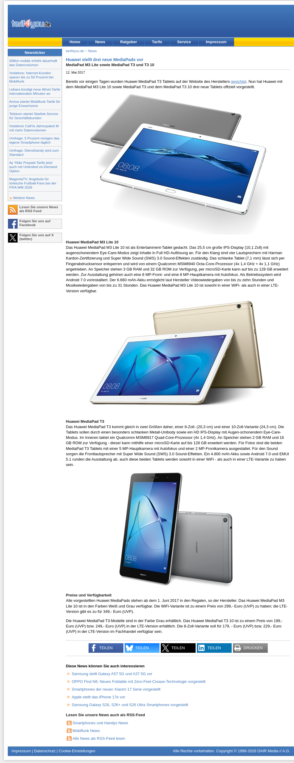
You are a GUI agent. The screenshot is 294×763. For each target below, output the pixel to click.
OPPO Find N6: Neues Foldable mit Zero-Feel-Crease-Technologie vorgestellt (139, 681)
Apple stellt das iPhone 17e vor (98, 697)
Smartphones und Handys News (100, 723)
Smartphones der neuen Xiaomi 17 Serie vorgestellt (116, 689)
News (100, 42)
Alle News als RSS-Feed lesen (98, 738)
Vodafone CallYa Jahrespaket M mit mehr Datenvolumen (34, 128)
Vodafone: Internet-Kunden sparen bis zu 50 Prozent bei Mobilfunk (31, 77)
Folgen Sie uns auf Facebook (34, 223)
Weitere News (24, 198)
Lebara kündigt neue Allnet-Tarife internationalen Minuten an (34, 91)
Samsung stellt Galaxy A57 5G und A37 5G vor (112, 674)
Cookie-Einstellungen (77, 751)
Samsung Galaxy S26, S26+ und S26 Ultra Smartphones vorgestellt (130, 705)
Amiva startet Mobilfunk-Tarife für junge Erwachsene (34, 104)
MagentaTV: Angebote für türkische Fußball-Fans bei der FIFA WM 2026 (32, 183)
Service (184, 42)
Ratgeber (128, 42)
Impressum (216, 42)
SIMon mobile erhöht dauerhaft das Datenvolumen (33, 63)
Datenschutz (44, 751)
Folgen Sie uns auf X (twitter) (36, 237)
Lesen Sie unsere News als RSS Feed (38, 209)
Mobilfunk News (86, 730)
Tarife (157, 42)
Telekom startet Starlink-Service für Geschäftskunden (33, 116)
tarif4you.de (75, 51)
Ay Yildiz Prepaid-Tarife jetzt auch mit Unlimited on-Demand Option (33, 167)
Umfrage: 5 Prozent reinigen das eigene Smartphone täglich (34, 140)
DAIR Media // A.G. (273, 751)
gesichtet (238, 81)
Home (74, 42)
